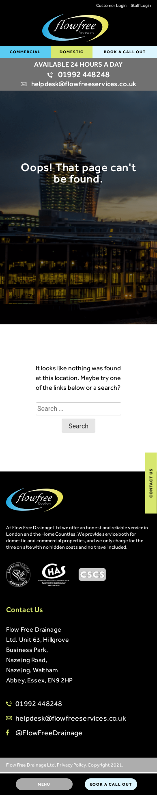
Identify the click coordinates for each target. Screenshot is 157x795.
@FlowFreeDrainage (48, 732)
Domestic (72, 51)
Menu (44, 784)
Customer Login (111, 5)
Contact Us (151, 482)
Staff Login (141, 5)
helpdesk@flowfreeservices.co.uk (78, 84)
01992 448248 (78, 74)
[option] (78, 148)
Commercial (25, 51)
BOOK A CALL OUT (125, 51)
